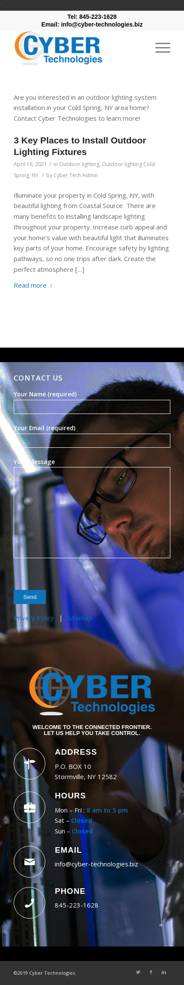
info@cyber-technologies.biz (96, 864)
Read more (35, 285)
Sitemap (80, 617)
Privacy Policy (34, 617)
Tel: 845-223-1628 (92, 16)
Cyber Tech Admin (75, 175)
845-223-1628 (76, 905)
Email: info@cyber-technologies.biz (92, 24)
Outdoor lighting (79, 164)
